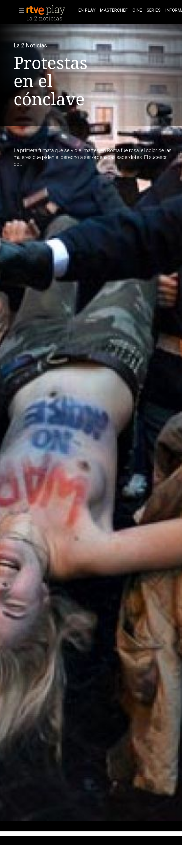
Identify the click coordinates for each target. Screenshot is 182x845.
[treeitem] (87, 10)
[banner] (51, 10)
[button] (20, 11)
